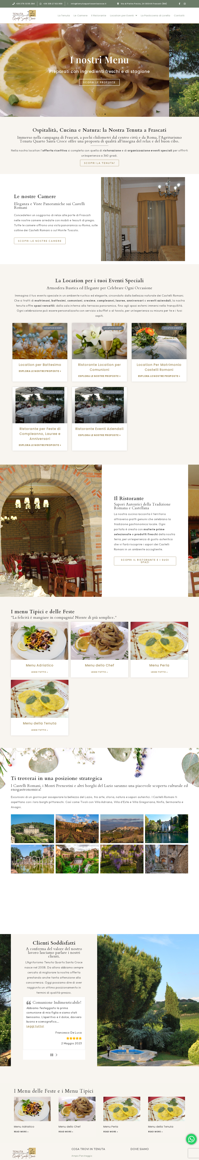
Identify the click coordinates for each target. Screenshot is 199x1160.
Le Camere (81, 15)
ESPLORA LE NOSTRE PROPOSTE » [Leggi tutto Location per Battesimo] (40, 371)
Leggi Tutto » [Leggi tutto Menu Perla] (159, 672)
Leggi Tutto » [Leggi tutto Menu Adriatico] (39, 672)
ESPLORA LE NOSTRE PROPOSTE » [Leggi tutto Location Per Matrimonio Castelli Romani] (159, 376)
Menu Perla (159, 665)
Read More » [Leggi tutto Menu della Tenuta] (155, 1131)
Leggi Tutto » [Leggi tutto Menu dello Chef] (99, 672)
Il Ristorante (98, 15)
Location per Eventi (123, 15)
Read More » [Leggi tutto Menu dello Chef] (66, 1131)
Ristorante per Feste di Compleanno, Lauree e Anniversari (39, 434)
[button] (93, 114)
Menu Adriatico (39, 665)
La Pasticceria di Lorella (155, 15)
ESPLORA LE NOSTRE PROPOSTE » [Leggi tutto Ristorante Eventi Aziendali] (99, 435)
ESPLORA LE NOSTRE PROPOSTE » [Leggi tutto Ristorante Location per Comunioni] (99, 376)
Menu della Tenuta (40, 723)
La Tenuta (64, 15)
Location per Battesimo (40, 364)
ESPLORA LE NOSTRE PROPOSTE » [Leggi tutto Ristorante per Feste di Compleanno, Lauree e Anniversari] (40, 445)
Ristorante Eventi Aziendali (99, 429)
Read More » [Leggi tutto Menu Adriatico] (21, 1131)
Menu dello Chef (99, 665)
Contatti (179, 15)
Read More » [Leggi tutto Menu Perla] (110, 1131)
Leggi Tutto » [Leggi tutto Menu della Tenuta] (39, 730)
